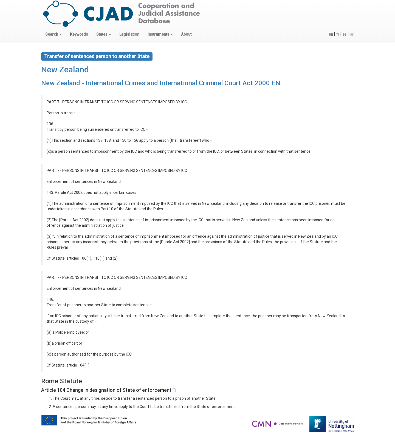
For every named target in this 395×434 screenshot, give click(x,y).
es (345, 34)
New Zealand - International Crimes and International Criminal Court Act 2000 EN (160, 83)
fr (337, 34)
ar (352, 34)
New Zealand (65, 69)
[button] (53, 34)
